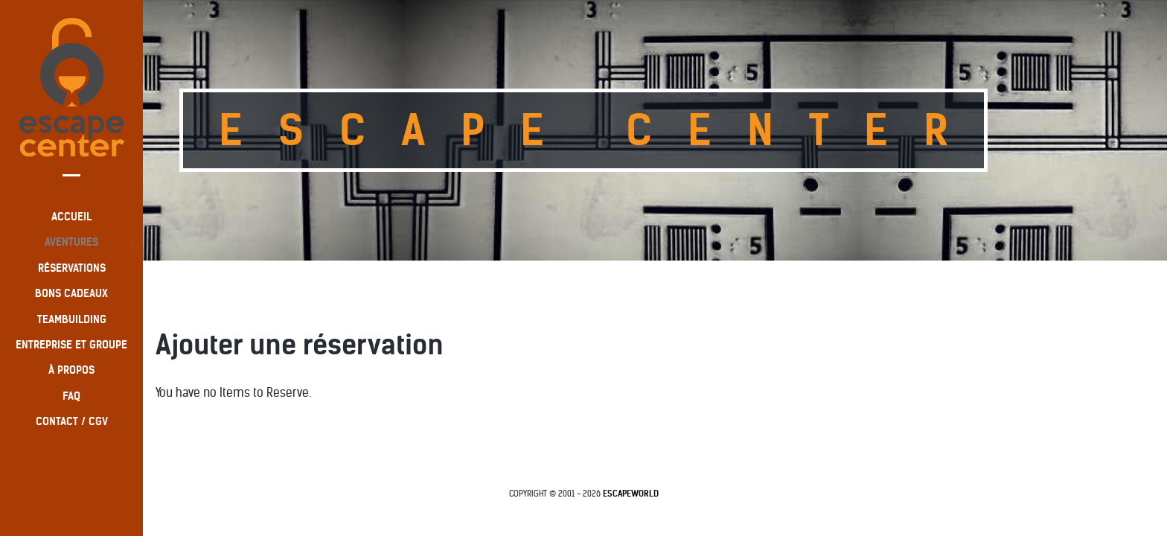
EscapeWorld (631, 493)
